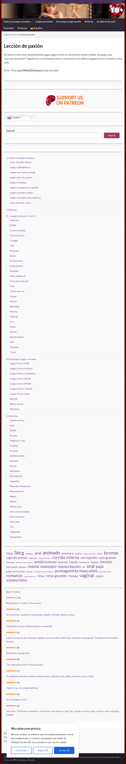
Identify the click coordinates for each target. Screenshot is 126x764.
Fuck (12, 286)
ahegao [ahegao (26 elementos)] (29, 553)
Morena (14, 311)
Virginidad (15, 531)
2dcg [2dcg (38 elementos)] (9, 553)
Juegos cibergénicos (20, 167)
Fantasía (14, 271)
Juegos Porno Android (21, 368)
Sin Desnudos (17, 336)
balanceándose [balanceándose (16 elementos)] (89, 554)
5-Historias (12, 416)
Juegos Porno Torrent (21, 388)
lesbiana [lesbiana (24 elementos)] (23, 567)
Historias (22, 28)
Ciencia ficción (17, 235)
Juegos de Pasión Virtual (22, 172)
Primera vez (15, 506)
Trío (12, 526)
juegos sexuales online (21, 192)
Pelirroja (14, 316)
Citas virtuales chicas (20, 162)
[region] (43, 740)
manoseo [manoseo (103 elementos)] (48, 566)
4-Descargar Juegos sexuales (21, 359)
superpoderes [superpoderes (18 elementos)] (30, 576)
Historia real (16, 476)
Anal (12, 425)
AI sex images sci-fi (16, 699)
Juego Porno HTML (20, 363)
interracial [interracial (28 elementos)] (11, 566)
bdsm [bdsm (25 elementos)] (100, 553)
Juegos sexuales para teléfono (25, 197)
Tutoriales (8, 28)
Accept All (64, 750)
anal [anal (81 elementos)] (38, 553)
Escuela (14, 450)
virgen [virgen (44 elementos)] (99, 576)
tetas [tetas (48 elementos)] (41, 576)
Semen (13, 331)
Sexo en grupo (17, 516)
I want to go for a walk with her (22, 687)
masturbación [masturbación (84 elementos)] (69, 566)
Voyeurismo (16, 537)
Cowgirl (14, 240)
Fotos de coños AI (19, 281)
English (14, 118)
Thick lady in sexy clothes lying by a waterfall (29, 626)
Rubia (12, 326)
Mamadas (14, 306)
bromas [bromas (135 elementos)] (111, 553)
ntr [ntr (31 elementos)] (83, 566)
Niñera (13, 501)
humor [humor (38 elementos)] (95, 562)
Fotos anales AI (18, 276)
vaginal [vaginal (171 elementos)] (86, 575)
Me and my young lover (18, 653)
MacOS (13, 398)
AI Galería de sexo (106, 21)
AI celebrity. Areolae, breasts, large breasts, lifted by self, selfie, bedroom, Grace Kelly (50, 676)
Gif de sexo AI (17, 291)
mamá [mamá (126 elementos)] (33, 566)
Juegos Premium (18, 182)
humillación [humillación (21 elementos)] (84, 562)
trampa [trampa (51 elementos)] (73, 576)
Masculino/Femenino (20, 486)
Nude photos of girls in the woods (23, 603)
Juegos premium (44, 21)
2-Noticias (11, 209)
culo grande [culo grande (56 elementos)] (107, 557)
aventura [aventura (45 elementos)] (67, 553)
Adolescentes (17, 420)
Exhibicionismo (17, 455)
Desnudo (14, 250)
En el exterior (16, 260)
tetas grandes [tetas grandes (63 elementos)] (56, 576)
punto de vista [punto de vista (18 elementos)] (105, 572)
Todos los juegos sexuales (17, 21)
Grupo (13, 296)
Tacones (14, 347)
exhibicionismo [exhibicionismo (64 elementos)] (45, 562)
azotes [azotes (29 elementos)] (78, 553)
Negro (13, 496)
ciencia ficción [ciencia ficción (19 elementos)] (44, 558)
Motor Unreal (16, 404)
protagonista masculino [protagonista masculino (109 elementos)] (76, 570)
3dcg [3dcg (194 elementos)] (19, 552)
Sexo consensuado (19, 511)
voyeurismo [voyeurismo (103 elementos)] (16, 580)
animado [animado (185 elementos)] (51, 552)
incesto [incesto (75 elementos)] (106, 562)
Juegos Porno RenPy (20, 378)
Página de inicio (10, 34)
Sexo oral (14, 521)
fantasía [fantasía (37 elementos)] (63, 562)
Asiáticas (14, 220)
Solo (12, 342)
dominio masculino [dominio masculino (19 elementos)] (24, 562)
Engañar (14, 445)
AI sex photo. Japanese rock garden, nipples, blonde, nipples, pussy (40, 614)
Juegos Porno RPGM (20, 383)
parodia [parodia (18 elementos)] (29, 572)
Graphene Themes (26, 760)
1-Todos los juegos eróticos (20, 158)
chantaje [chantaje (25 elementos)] (32, 558)
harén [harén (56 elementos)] (73, 562)
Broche (13, 435)
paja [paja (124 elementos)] (100, 566)
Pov (12, 321)
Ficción (13, 466)
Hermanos (15, 471)
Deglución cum (17, 440)
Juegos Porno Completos (23, 373)
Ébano (13, 255)
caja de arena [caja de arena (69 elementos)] (16, 557)
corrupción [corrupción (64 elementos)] (89, 557)
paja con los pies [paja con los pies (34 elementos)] (15, 571)
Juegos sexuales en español (24, 187)
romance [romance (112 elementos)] (14, 575)
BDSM (13, 225)
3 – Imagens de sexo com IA (20, 216)
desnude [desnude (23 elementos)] (10, 562)
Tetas (13, 352)
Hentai (13, 301)
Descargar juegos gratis (68, 21)
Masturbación (17, 491)
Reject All (43, 750)
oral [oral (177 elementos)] (90, 566)
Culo (12, 245)
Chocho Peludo (17, 230)
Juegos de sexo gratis (21, 177)
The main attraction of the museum (24, 664)
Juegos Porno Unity (20, 393)
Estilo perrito (16, 265)
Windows (14, 409)
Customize (21, 750)
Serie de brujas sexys (20, 202)
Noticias (89, 21)
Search (10, 130)
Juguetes (14, 481)
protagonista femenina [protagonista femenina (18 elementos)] (44, 572)
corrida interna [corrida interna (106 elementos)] (65, 557)
